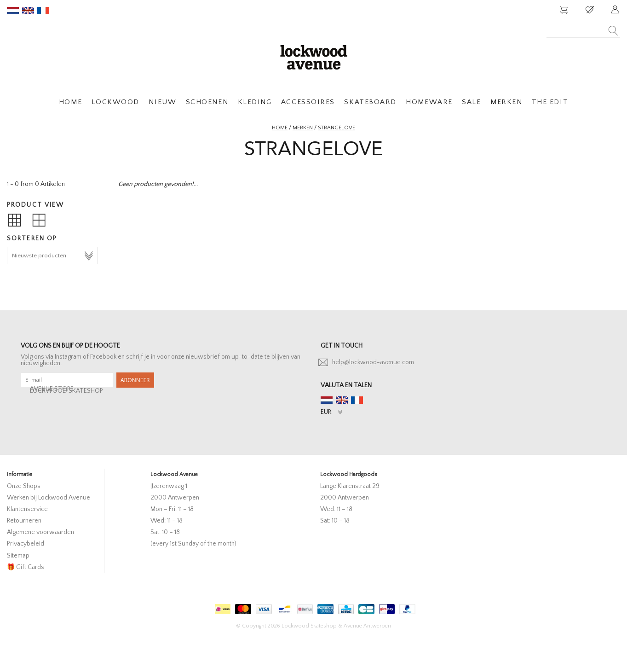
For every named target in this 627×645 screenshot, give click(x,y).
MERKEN (506, 102)
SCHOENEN (207, 102)
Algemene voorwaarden (40, 532)
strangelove (336, 128)
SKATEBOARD (370, 102)
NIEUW (162, 102)
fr (43, 10)
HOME (70, 102)
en (28, 10)
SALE (471, 102)
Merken (303, 128)
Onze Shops (23, 486)
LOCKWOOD (115, 102)
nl (13, 10)
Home (280, 128)
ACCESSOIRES (308, 102)
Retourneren (24, 520)
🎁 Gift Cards (25, 567)
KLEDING (255, 102)
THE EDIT (550, 102)
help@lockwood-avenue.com (373, 362)
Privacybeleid (25, 543)
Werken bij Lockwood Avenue (48, 497)
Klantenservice (27, 509)
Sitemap (18, 555)
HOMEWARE (429, 102)
